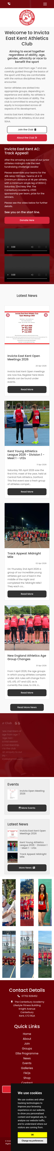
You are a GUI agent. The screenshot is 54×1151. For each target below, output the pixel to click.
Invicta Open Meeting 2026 (32, 792)
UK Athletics (25, 118)
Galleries (27, 1068)
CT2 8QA (30, 1015)
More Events (27, 808)
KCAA (36, 118)
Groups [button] (27, 1049)
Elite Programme (27, 1053)
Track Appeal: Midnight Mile (33, 855)
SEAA (7, 121)
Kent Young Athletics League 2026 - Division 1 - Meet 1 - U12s (33, 845)
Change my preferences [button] (32, 1141)
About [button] (27, 1039)
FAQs (27, 1073)
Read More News (27, 707)
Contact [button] (27, 1083)
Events (27, 1063)
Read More (27, 389)
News (27, 1058)
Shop (27, 1078)
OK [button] (32, 1135)
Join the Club (27, 129)
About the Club (27, 137)
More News (27, 867)
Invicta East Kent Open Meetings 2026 (33, 832)
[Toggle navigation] (45, 4)
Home (27, 1034)
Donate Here (27, 220)
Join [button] (27, 1044)
